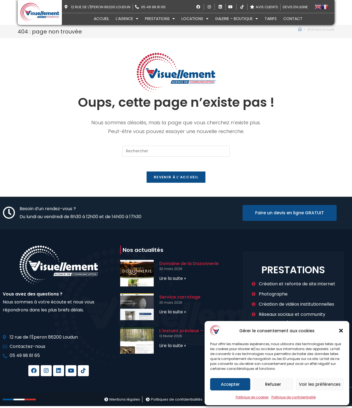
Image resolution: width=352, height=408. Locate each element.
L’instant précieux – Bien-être (192, 333)
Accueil (101, 18)
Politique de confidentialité (293, 397)
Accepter (230, 384)
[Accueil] (300, 29)
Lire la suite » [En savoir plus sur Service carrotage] (172, 314)
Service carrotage (179, 299)
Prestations (160, 18)
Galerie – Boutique (236, 18)
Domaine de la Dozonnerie (189, 265)
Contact (292, 18)
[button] (341, 330)
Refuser (273, 384)
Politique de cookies (252, 397)
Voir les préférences (320, 384)
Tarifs (271, 18)
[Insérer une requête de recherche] (176, 151)
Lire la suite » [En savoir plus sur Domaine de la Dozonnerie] (172, 280)
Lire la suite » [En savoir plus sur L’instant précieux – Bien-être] (172, 347)
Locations (195, 18)
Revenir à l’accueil (176, 179)
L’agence (127, 18)
